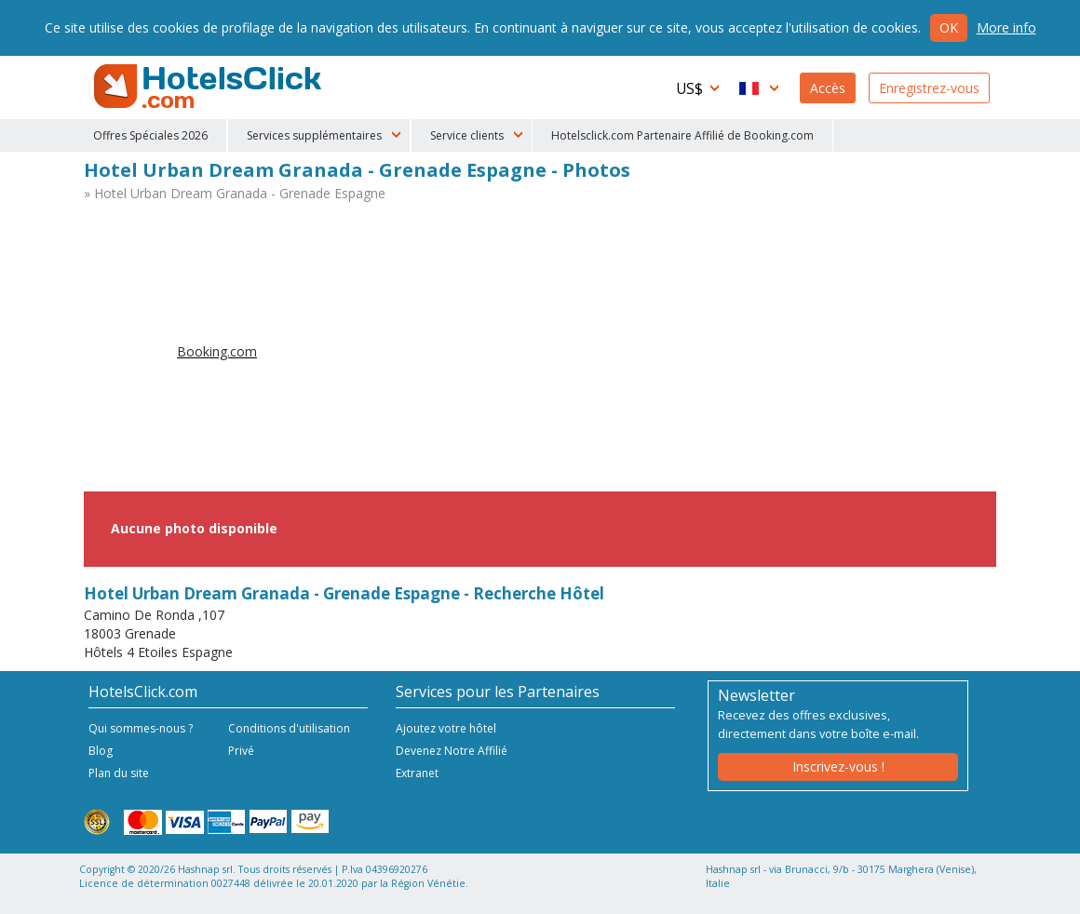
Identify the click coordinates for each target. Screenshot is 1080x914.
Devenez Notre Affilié (451, 751)
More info (1006, 27)
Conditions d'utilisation (289, 728)
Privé (241, 751)
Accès (827, 88)
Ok (948, 27)
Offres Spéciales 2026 (150, 135)
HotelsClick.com (209, 86)
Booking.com (217, 351)
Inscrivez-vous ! (838, 766)
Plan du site (118, 773)
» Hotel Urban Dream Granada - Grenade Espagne (234, 193)
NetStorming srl (919, 893)
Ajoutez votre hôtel (446, 728)
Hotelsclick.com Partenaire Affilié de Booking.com (682, 135)
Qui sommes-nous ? (140, 728)
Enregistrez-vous (929, 88)
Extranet (417, 773)
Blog (100, 751)
